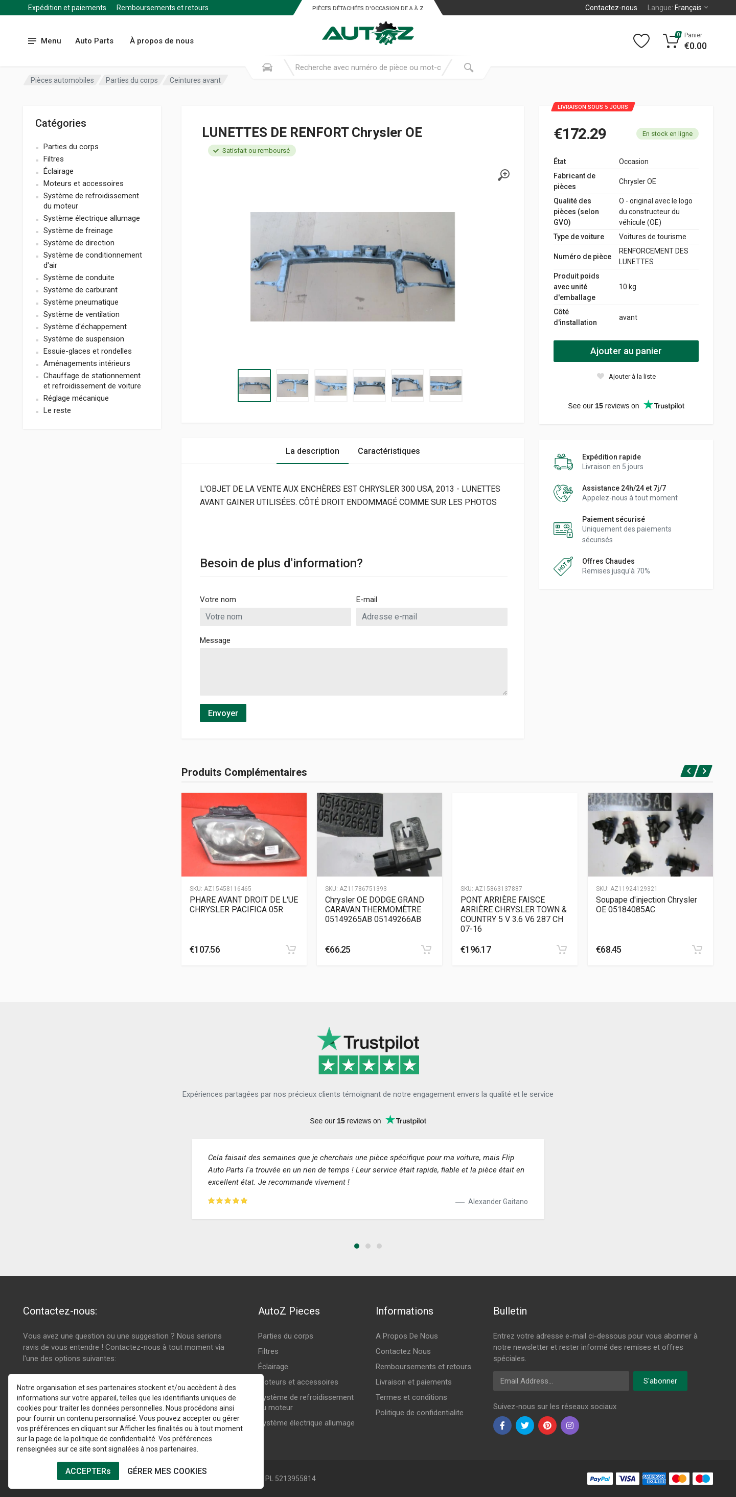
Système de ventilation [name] (81, 314)
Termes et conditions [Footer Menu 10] (411, 1397)
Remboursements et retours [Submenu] (163, 7)
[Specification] (352, 267)
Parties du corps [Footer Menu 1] (285, 1336)
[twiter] (525, 1425)
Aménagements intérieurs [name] (86, 363)
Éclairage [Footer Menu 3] (273, 1366)
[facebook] (502, 1425)
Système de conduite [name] (78, 277)
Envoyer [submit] (223, 713)
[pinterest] (547, 1425)
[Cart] (685, 41)
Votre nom (218, 599)
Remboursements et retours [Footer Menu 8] (423, 1366)
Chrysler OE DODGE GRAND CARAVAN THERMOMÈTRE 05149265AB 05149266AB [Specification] (374, 909)
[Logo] (368, 27)
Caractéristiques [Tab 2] (389, 451)
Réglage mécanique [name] (76, 398)
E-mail (366, 599)
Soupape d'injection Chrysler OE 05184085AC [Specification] (646, 904)
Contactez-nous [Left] (611, 8)
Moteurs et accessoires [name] (83, 183)
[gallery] (503, 175)
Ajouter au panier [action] (626, 351)
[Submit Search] (468, 67)
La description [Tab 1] (312, 451)
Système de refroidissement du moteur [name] (91, 201)
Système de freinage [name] (78, 230)
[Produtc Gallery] (244, 835)
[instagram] (570, 1425)
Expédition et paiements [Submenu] (67, 7)
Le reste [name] (57, 410)
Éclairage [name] (58, 171)
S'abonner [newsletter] (660, 1381)
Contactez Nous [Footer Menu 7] (403, 1351)
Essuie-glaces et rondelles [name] (87, 351)
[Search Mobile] (267, 67)
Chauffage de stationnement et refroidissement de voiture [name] (92, 380)
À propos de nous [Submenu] (162, 40)
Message (215, 640)
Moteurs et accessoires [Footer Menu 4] (298, 1382)
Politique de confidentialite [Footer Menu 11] (420, 1412)
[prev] (689, 771)
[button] (356, 1246)
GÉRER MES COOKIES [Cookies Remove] (167, 1471)
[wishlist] (626, 376)
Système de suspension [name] (83, 338)
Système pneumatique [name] (81, 302)
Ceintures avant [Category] (195, 80)
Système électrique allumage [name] (91, 218)
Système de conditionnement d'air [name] (92, 260)
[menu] (45, 41)
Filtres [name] (53, 159)
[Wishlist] (641, 41)
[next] (704, 771)
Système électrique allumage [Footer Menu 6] (306, 1422)
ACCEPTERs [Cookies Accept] (88, 1471)
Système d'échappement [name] (85, 326)
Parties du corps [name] (71, 146)
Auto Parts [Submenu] (94, 40)
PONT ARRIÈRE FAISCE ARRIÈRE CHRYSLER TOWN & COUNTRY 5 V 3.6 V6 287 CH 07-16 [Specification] (514, 914)
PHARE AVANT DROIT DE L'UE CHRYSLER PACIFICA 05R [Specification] (244, 904)
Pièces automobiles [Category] (62, 80)
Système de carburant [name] (80, 289)
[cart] (291, 949)
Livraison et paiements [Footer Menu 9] (414, 1382)
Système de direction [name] (78, 242)
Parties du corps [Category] (132, 80)
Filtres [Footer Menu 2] (268, 1351)
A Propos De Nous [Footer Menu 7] (407, 1336)
